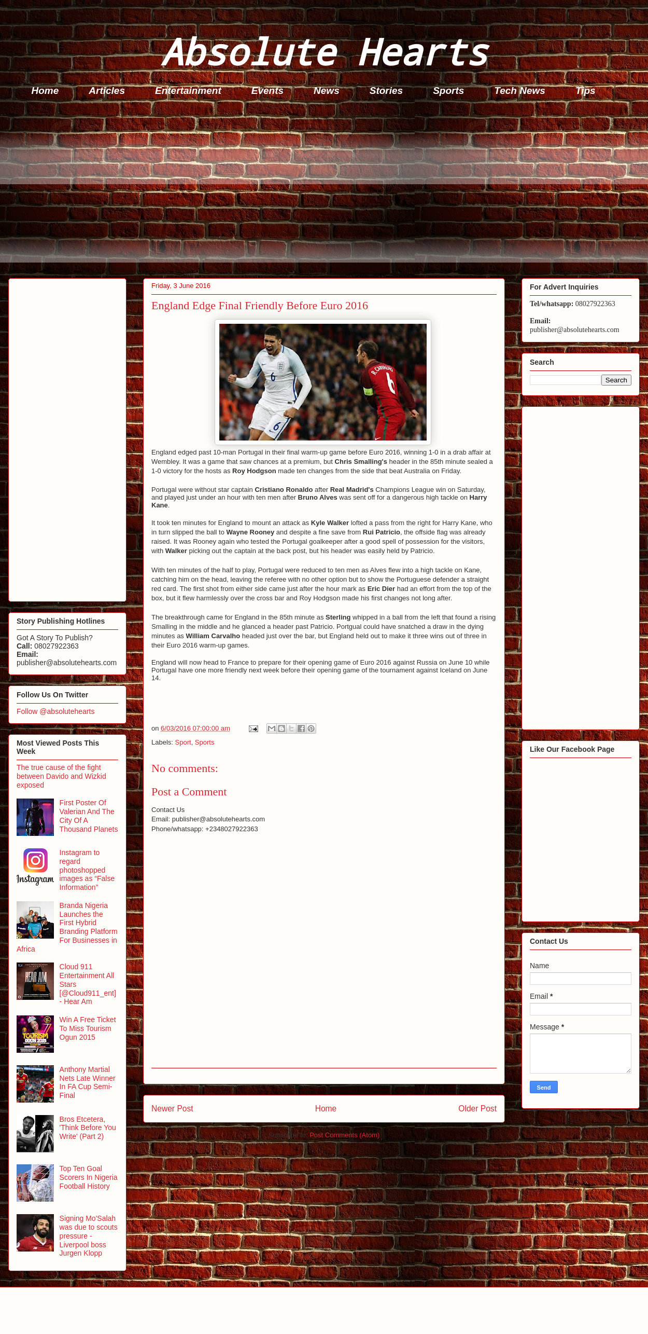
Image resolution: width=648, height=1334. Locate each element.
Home (45, 90)
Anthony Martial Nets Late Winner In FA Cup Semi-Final (88, 1082)
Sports (448, 90)
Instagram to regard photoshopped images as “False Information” (87, 869)
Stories (386, 90)
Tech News (519, 90)
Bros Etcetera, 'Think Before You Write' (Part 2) (88, 1128)
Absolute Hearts (324, 51)
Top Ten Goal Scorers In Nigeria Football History (89, 1177)
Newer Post (172, 1108)
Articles (107, 90)
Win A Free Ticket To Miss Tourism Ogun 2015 (88, 1028)
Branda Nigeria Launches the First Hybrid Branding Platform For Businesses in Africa (67, 927)
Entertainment (188, 90)
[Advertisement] (327, 190)
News (327, 90)
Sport (183, 742)
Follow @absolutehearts (55, 711)
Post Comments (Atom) (344, 1135)
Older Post (477, 1108)
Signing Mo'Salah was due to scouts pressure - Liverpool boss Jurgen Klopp (89, 1235)
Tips (585, 90)
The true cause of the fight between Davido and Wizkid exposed (61, 776)
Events (267, 90)
